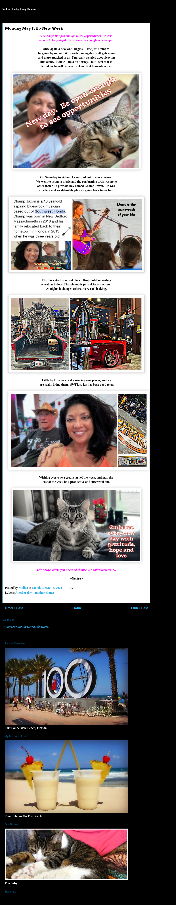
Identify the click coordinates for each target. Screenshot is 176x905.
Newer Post (14, 608)
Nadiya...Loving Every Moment (19, 9)
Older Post (139, 608)
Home (77, 608)
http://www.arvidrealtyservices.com (26, 626)
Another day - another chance (34, 592)
